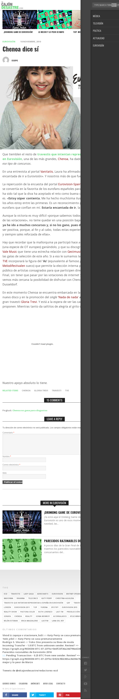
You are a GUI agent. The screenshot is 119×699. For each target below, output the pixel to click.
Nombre (6, 460)
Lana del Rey (58, 625)
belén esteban (11, 625)
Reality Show (10, 616)
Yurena (44, 611)
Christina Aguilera (64, 602)
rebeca (90, 620)
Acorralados (60, 620)
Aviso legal (48, 687)
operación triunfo (94, 607)
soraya (7, 620)
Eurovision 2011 (22, 611)
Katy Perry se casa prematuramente (69, 639)
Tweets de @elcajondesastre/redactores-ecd (30, 674)
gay (68, 607)
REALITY (28, 620)
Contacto (60, 687)
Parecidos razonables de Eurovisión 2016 (74, 545)
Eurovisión (8, 41)
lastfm (44, 625)
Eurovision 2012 (91, 616)
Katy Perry (46, 602)
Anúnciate (35, 687)
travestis (15, 598)
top (35, 611)
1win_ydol (8, 642)
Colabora (23, 687)
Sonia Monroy (43, 620)
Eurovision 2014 (88, 611)
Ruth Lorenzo (45, 616)
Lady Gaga (29, 598)
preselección (73, 616)
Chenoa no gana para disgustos (29, 410)
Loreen (7, 611)
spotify (54, 611)
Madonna (8, 602)
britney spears (73, 598)
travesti (56, 390)
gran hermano (91, 598)
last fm (59, 616)
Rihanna (21, 602)
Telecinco (33, 602)
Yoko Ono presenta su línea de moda (51, 646)
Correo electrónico (11, 469)
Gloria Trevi (41, 390)
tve (67, 390)
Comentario (8, 432)
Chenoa (26, 390)
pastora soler (27, 616)
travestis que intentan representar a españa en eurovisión (33, 607)
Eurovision (57, 598)
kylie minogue (77, 620)
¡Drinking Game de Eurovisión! (65, 516)
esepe (15, 60)
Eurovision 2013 (69, 611)
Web (4, 477)
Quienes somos (8, 687)
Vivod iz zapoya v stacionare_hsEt (22, 639)
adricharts (42, 598)
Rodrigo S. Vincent (13, 646)
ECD (5, 598)
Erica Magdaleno (29, 625)
